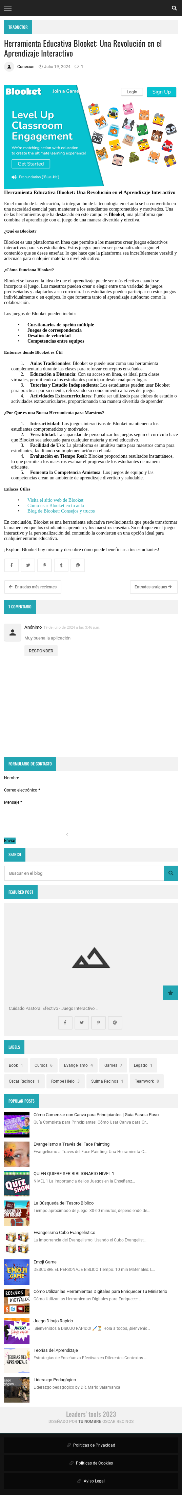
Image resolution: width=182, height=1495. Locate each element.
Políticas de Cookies (91, 1463)
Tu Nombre (89, 1421)
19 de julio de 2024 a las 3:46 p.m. (71, 627)
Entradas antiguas (153, 587)
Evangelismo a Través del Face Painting (71, 1144)
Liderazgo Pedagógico (55, 1379)
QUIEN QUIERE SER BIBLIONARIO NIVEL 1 (74, 1173)
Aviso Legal (91, 1481)
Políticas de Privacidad (91, 1445)
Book (16, 1065)
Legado (143, 1065)
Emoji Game (45, 1261)
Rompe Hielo (65, 1081)
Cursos (44, 1065)
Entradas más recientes (33, 587)
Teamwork (147, 1081)
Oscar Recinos (24, 1081)
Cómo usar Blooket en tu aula (55, 505)
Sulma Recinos (107, 1081)
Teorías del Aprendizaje (56, 1350)
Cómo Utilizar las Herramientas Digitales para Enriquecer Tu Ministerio (100, 1291)
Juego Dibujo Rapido (53, 1320)
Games (113, 1065)
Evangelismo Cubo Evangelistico (64, 1232)
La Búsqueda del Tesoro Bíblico (64, 1203)
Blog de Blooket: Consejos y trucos (61, 511)
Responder (41, 650)
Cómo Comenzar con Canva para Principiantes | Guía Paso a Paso (96, 1114)
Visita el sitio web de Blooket (55, 500)
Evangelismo (78, 1065)
